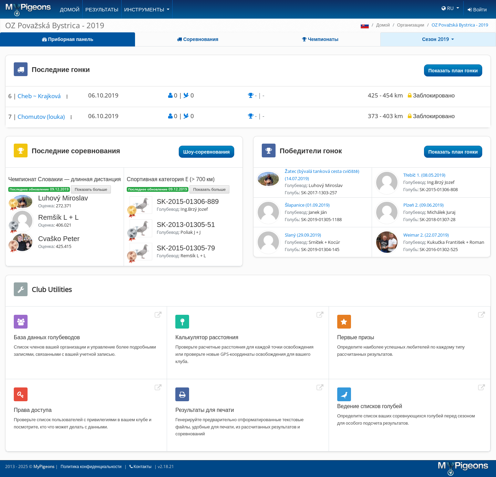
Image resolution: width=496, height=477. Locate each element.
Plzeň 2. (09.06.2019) (423, 205)
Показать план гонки (453, 70)
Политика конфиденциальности (91, 466)
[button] (67, 97)
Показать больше (91, 189)
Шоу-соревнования (206, 151)
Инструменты (145, 9)
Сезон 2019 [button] (436, 39)
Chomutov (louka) (42, 117)
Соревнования (197, 39)
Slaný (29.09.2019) (303, 235)
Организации (410, 25)
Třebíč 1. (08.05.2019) (424, 175)
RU (448, 8)
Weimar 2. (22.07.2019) (426, 235)
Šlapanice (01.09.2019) (307, 205)
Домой (70, 9)
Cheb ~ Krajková (40, 96)
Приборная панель (67, 39)
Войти (477, 9)
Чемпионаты (320, 39)
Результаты (101, 9)
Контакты (141, 466)
